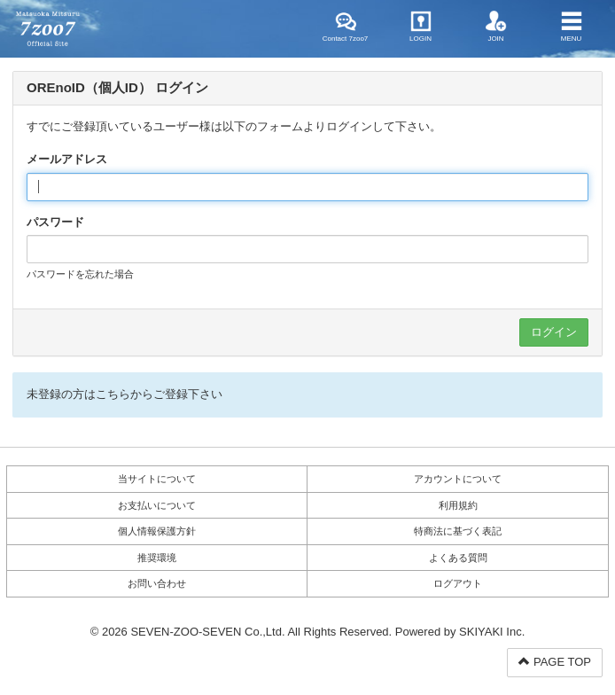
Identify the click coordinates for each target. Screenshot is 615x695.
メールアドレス (67, 159)
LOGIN (420, 27)
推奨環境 (156, 557)
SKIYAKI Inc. (492, 631)
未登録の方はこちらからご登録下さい (124, 394)
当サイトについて (157, 478)
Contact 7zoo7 (346, 27)
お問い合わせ (157, 583)
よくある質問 (458, 557)
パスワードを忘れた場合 (80, 274)
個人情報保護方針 (157, 531)
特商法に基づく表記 (458, 531)
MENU (571, 27)
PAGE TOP (554, 661)
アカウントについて (458, 478)
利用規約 (458, 505)
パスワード (55, 222)
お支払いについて (157, 505)
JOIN (496, 27)
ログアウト (457, 583)
